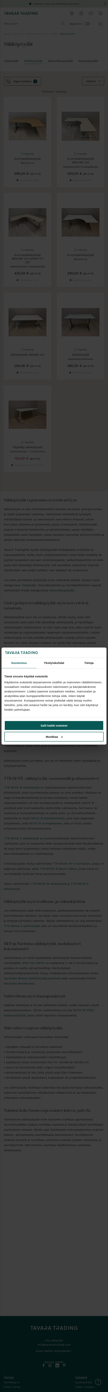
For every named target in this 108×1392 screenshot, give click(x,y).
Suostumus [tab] (19, 662)
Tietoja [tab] (89, 662)
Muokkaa (54, 736)
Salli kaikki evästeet (54, 725)
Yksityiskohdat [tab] (54, 662)
